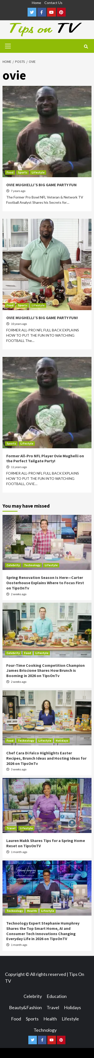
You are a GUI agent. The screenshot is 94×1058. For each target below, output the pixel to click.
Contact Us (53, 3)
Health (32, 911)
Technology (32, 565)
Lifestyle (38, 172)
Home (36, 3)
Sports (22, 172)
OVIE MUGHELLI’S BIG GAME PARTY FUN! (42, 317)
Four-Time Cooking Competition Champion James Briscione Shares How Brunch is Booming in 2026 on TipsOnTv (45, 670)
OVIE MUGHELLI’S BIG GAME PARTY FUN (41, 184)
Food (10, 172)
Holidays (62, 740)
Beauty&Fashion (25, 1007)
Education (57, 996)
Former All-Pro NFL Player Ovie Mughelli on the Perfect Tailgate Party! (45, 458)
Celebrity (13, 565)
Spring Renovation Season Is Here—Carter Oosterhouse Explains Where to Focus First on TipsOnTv (45, 582)
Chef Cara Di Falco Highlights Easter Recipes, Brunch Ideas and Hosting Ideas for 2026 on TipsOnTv (46, 758)
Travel (11, 828)
